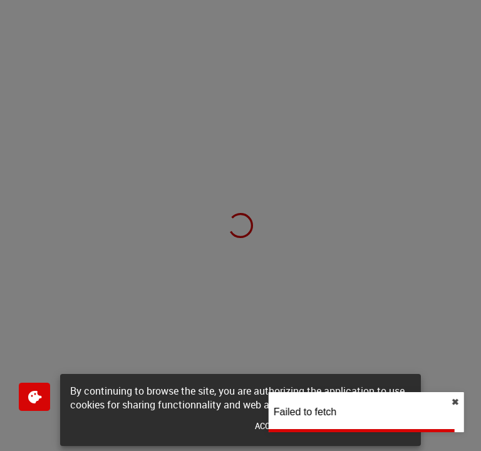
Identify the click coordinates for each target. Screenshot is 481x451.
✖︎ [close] (468, 402)
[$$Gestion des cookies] (34, 397)
